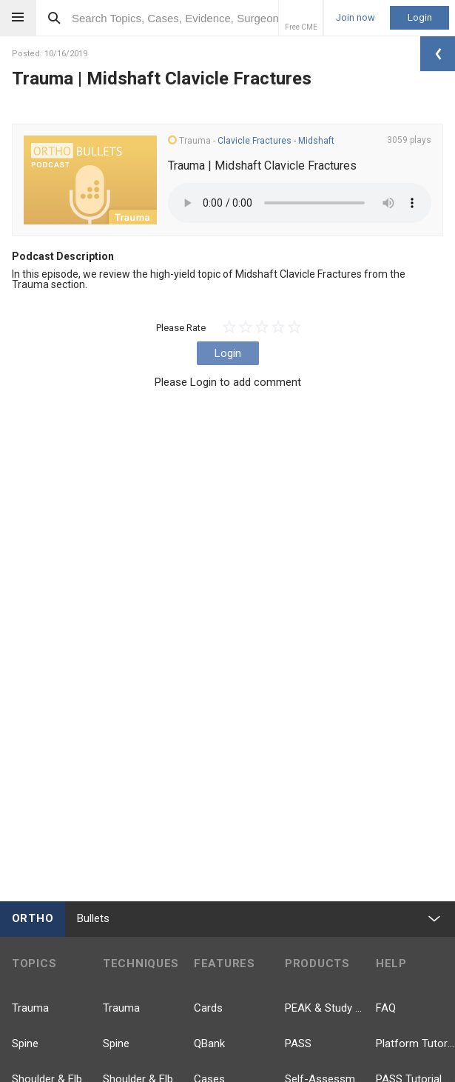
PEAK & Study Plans (324, 1008)
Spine (25, 1043)
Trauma (30, 1008)
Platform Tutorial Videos (415, 1043)
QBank (209, 1043)
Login (420, 17)
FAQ (386, 1008)
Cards (208, 1008)
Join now (355, 18)
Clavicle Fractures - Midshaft (276, 141)
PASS (298, 1043)
